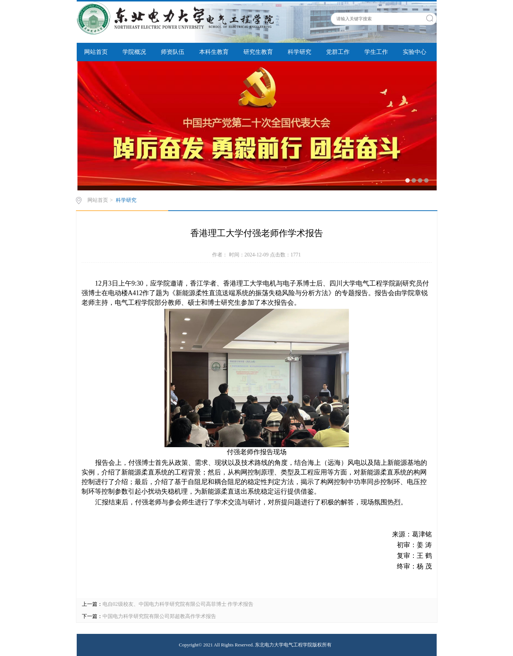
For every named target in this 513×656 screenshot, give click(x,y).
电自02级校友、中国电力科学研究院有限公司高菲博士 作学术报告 (178, 604)
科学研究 (299, 52)
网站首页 (96, 52)
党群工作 (338, 52)
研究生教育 (258, 52)
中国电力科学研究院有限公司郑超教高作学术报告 (159, 616)
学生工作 (376, 52)
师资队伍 (172, 52)
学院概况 (134, 52)
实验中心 (414, 52)
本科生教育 (214, 52)
